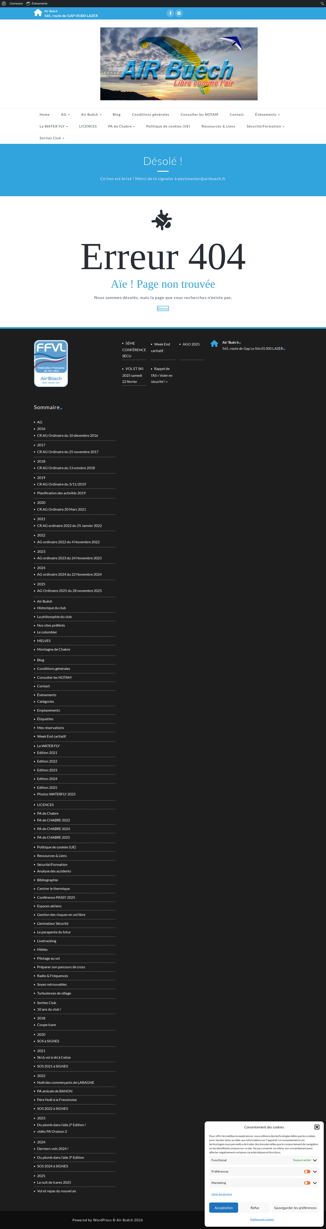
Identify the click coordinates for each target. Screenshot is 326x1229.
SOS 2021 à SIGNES (52, 1066)
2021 (41, 519)
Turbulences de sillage (54, 993)
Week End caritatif (51, 736)
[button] (317, 1127)
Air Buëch (91, 114)
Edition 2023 (47, 770)
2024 (41, 567)
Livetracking (46, 941)
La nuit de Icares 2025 (54, 1182)
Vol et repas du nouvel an (56, 1191)
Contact (237, 114)
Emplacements (48, 710)
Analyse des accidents (54, 871)
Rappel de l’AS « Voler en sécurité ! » (162, 374)
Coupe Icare (46, 1024)
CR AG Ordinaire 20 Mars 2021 (61, 509)
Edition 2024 (47, 778)
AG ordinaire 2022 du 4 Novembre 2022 (68, 542)
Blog (117, 114)
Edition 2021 (47, 752)
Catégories (45, 701)
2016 (41, 428)
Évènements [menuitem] (37, 3)
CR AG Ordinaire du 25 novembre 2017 (67, 451)
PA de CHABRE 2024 (53, 828)
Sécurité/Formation (265, 126)
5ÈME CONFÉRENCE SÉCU (134, 349)
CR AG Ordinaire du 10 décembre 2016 (67, 435)
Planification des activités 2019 (61, 493)
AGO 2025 (191, 344)
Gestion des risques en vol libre (61, 914)
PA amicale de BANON (54, 1091)
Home (45, 114)
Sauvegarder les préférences (295, 1208)
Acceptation (224, 1208)
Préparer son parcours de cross (61, 967)
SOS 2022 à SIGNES (52, 1108)
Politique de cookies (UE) (168, 126)
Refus (255, 1208)
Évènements (267, 114)
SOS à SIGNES (48, 1041)
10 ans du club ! (49, 1009)
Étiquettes (45, 719)
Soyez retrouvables (52, 984)
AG (65, 114)
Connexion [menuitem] (16, 3)
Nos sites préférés (51, 625)
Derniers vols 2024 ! (52, 1148)
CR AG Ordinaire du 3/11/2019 (61, 484)
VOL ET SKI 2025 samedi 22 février (133, 374)
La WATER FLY (54, 126)
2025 (41, 584)
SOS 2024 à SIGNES (52, 1166)
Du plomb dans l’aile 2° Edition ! (61, 1125)
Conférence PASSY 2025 (56, 897)
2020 (41, 502)
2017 (41, 445)
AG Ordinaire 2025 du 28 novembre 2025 (69, 590)
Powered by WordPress (92, 1220)
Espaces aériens (49, 906)
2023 (41, 551)
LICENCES (88, 126)
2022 (41, 535)
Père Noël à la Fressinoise (57, 1099)
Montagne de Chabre (53, 649)
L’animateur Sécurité (52, 923)
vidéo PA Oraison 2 (52, 1131)
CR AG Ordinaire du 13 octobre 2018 (66, 468)
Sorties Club (52, 138)
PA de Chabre (121, 126)
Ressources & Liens (218, 126)
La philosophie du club (54, 616)
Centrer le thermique (53, 888)
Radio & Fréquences (52, 975)
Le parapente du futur (54, 932)
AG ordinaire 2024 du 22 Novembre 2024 (69, 574)
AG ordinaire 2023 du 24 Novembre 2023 (69, 558)
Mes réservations (50, 727)
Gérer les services (221, 1194)
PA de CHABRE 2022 (53, 820)
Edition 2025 (47, 787)
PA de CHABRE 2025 (53, 837)
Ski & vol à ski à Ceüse (54, 1057)
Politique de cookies (262, 1219)
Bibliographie (47, 880)
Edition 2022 (47, 761)
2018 (41, 461)
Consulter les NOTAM (199, 114)
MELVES (43, 640)
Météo (42, 949)
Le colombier (47, 632)
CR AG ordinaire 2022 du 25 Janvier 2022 (69, 525)
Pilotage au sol (48, 958)
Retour (163, 308)
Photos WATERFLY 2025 (56, 794)
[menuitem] (4, 3)
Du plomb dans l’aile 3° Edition (60, 1157)
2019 (41, 477)
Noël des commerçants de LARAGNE (65, 1082)
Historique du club (51, 608)
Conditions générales (150, 114)
